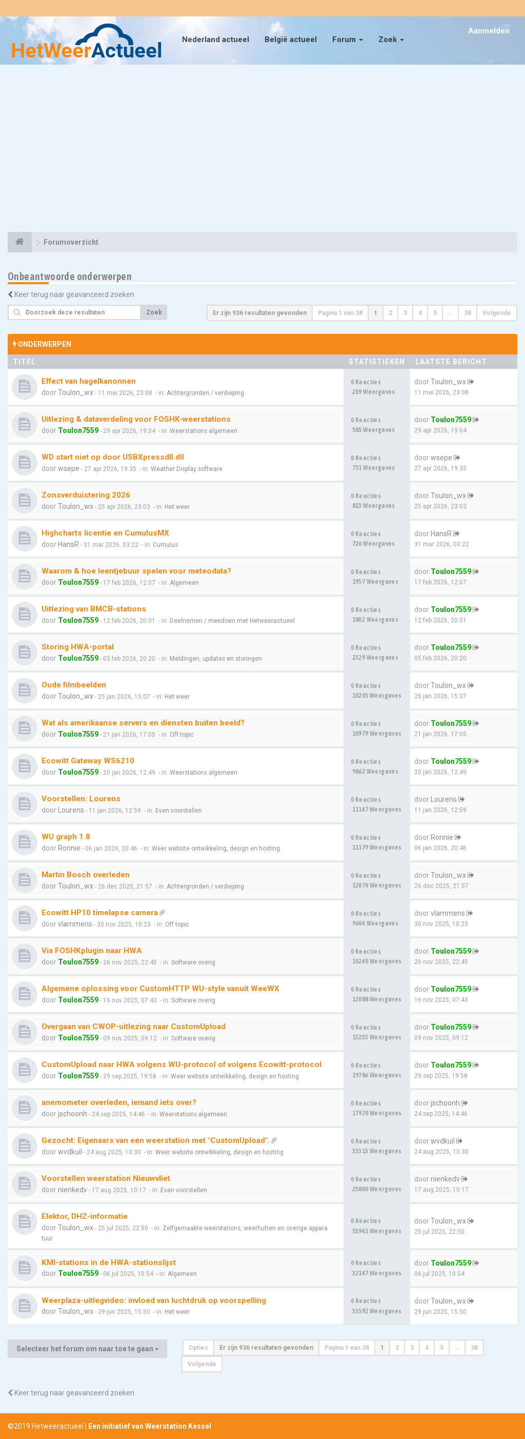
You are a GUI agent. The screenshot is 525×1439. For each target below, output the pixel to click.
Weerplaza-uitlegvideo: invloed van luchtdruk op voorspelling (154, 1300)
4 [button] (420, 313)
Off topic (182, 734)
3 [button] (405, 313)
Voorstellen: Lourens (81, 798)
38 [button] (467, 313)
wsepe (68, 468)
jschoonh (72, 1114)
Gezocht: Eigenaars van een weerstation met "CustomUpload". (156, 1140)
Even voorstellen (178, 810)
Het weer (177, 506)
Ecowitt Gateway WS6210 (88, 760)
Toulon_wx (75, 392)
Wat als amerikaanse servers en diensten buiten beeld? (143, 722)
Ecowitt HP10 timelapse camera (100, 912)
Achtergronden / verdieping (205, 393)
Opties (198, 1347)
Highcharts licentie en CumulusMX (105, 533)
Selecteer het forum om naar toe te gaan (87, 1349)
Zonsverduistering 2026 (86, 495)
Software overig (193, 962)
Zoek (391, 39)
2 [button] (390, 313)
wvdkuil (70, 1152)
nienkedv (72, 1190)
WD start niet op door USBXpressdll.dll (113, 457)
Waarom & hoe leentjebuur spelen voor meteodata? (136, 571)
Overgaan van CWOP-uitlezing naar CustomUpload (134, 1026)
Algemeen (184, 582)
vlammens (75, 924)
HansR (68, 544)
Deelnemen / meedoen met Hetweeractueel (232, 620)
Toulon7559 (78, 430)
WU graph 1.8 (66, 836)
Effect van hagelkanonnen (89, 381)
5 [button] (435, 313)
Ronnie (69, 848)
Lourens (71, 810)
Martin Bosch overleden (86, 874)
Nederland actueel (215, 39)
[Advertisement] (262, 150)
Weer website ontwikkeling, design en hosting (216, 848)
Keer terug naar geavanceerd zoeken (74, 294)
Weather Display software (187, 468)
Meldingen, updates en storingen (216, 658)
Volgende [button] (496, 313)
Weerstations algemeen (203, 431)
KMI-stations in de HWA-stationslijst (109, 1262)
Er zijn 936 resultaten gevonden (260, 313)
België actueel (291, 39)
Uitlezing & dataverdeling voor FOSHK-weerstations (136, 419)
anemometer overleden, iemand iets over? (119, 1102)
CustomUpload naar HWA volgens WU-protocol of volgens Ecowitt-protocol (181, 1064)
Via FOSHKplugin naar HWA (92, 950)
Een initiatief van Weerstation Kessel (149, 1426)
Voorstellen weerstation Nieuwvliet (106, 1178)
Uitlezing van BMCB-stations (94, 609)
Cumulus (165, 544)
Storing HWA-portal (78, 647)
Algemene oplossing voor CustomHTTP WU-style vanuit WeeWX (160, 988)
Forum (347, 39)
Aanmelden (489, 30)
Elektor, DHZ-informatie (85, 1216)
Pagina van (340, 313)
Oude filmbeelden (74, 684)
